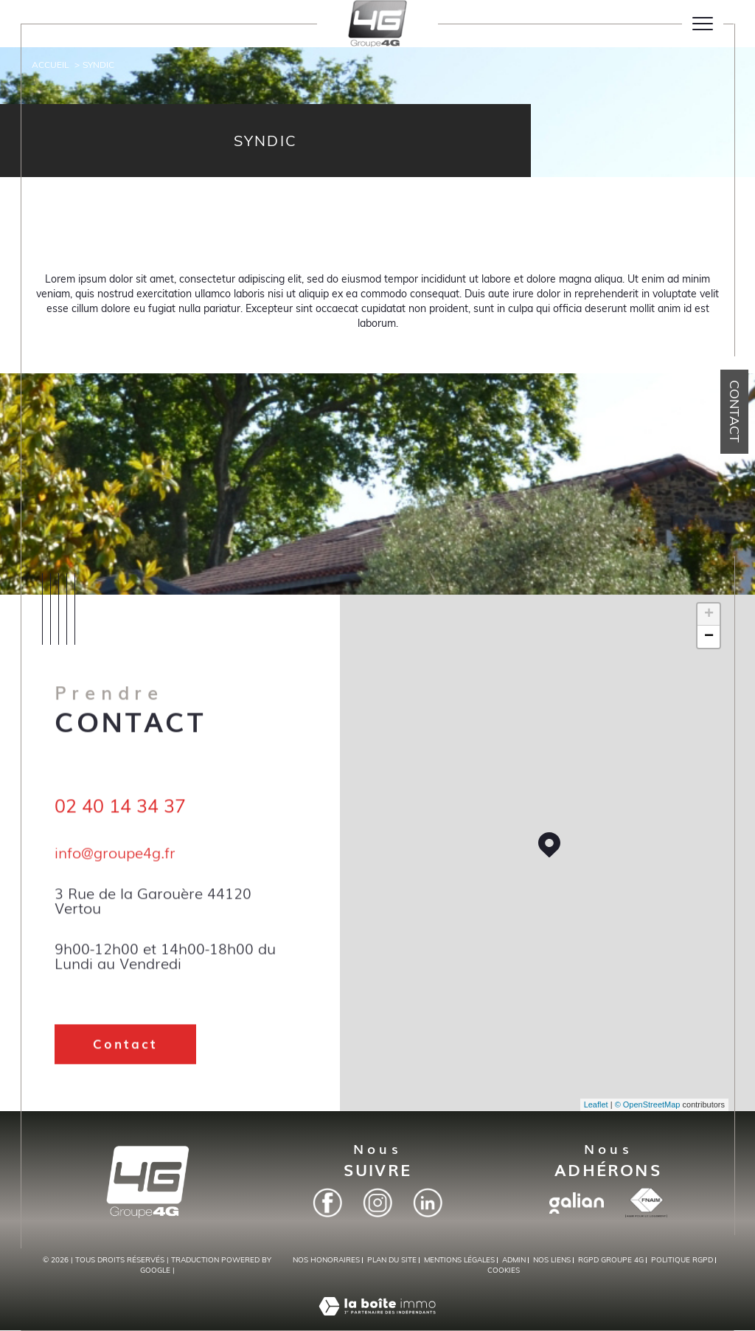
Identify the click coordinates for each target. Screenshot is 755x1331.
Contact (734, 411)
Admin (514, 1260)
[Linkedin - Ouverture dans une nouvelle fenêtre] (427, 1202)
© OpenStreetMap (648, 1104)
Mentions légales (459, 1260)
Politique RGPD (682, 1260)
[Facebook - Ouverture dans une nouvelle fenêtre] (327, 1202)
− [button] (709, 637)
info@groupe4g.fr (115, 867)
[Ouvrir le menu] (702, 23)
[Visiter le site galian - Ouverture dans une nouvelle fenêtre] (576, 1203)
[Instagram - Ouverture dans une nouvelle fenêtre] (377, 1202)
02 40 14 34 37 (120, 821)
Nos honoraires (326, 1260)
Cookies (503, 1270)
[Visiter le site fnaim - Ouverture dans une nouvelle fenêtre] (646, 1202)
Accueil (50, 64)
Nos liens (552, 1260)
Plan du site (392, 1260)
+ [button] (709, 615)
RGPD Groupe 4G (611, 1260)
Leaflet (596, 1104)
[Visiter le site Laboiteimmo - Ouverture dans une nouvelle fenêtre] (377, 1322)
